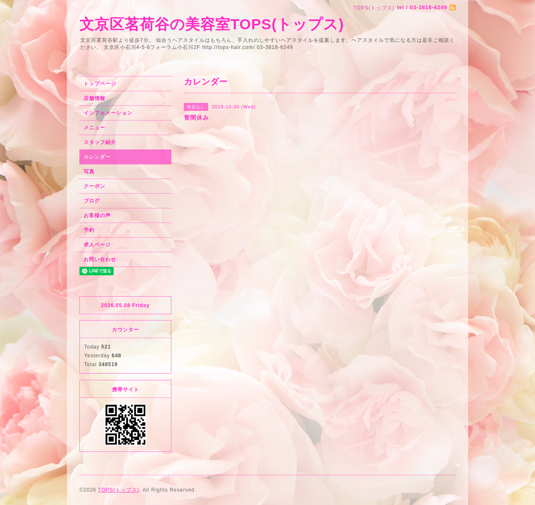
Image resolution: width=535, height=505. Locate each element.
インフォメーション (108, 113)
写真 (89, 171)
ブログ (92, 201)
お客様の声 (97, 215)
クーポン (94, 186)
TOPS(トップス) (118, 490)
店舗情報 (94, 98)
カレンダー (97, 157)
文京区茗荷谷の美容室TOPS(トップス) (211, 24)
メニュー (94, 128)
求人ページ (97, 245)
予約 (89, 230)
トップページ (100, 84)
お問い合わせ (100, 259)
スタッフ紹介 (100, 142)
